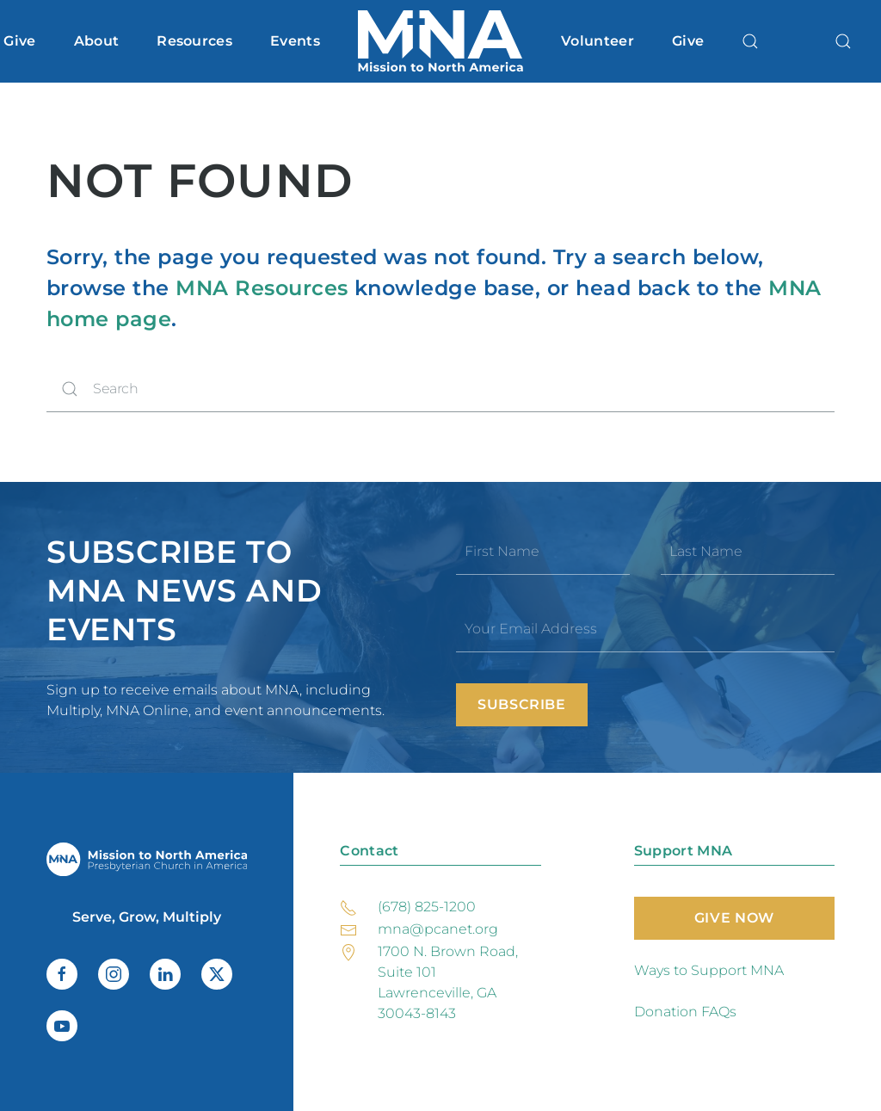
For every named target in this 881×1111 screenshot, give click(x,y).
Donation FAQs (685, 1011)
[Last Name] (748, 551)
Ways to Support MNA (709, 970)
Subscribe (521, 704)
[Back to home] (440, 41)
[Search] (440, 389)
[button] (750, 41)
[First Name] (543, 551)
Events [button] (295, 41)
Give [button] (19, 41)
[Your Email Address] (645, 629)
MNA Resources (262, 287)
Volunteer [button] (597, 41)
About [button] (97, 41)
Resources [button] (194, 41)
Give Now (734, 918)
